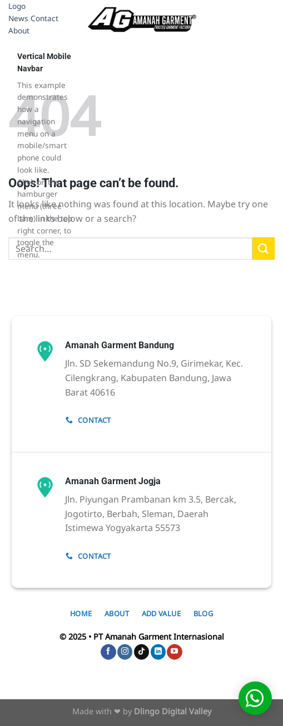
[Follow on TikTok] (141, 652)
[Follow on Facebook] (108, 652)
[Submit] (263, 248)
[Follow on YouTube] (174, 652)
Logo (17, 6)
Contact (44, 18)
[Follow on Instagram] (124, 652)
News (18, 18)
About (18, 30)
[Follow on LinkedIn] (158, 652)
